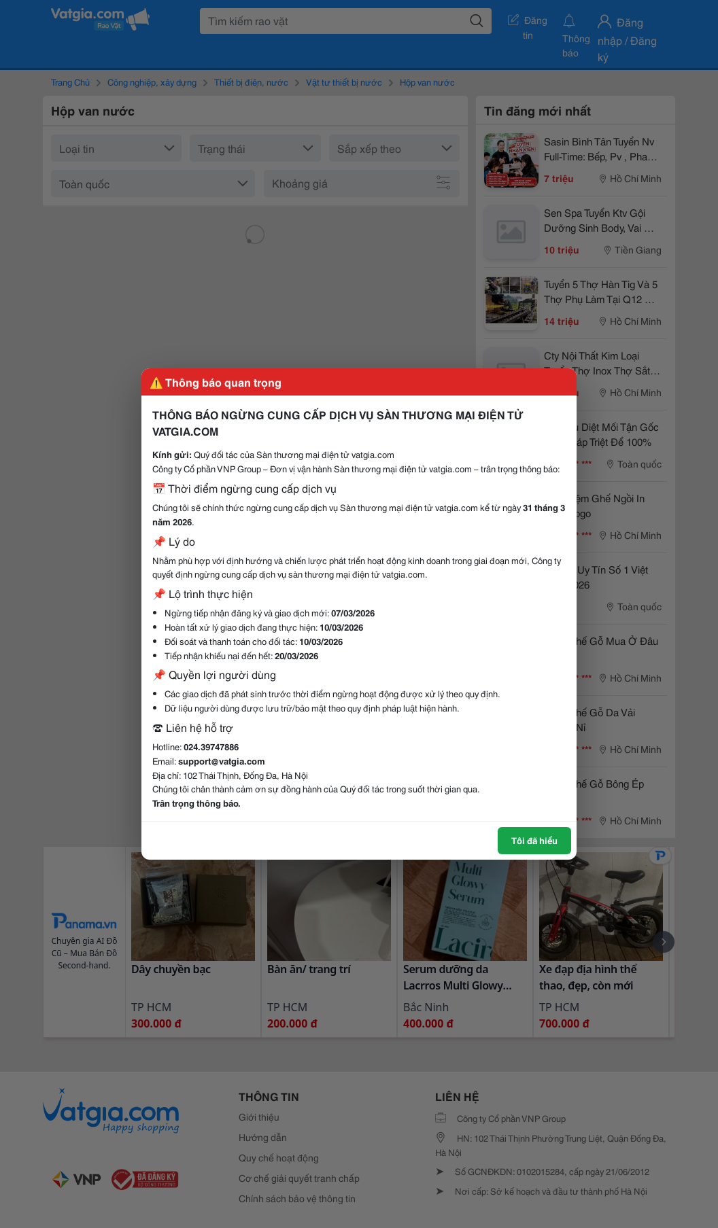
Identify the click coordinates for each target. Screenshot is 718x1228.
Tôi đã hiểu (534, 840)
